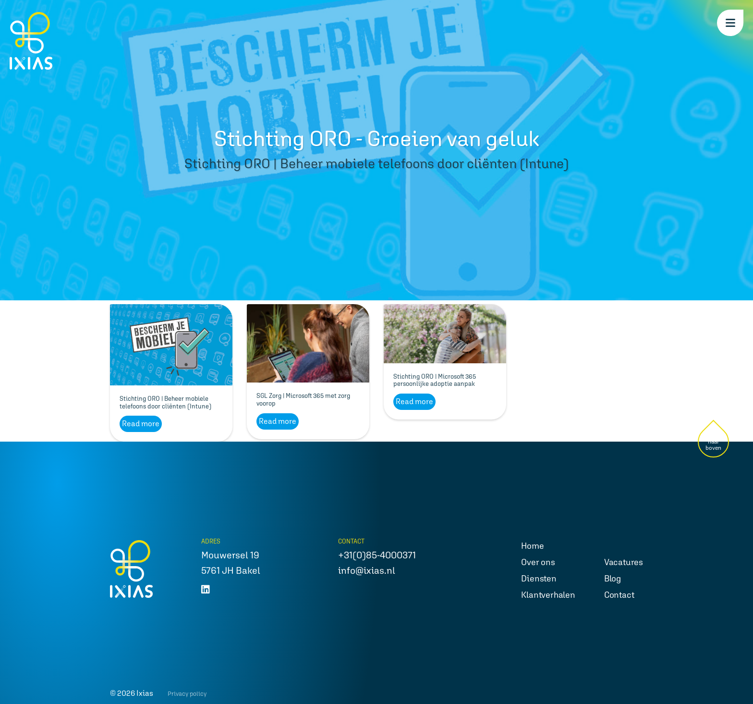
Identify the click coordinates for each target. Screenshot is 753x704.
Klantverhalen (548, 595)
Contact (619, 595)
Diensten (538, 578)
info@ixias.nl (366, 570)
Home (532, 546)
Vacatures (623, 562)
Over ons (538, 562)
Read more (140, 423)
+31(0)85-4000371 (377, 555)
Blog (612, 578)
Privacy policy (187, 693)
